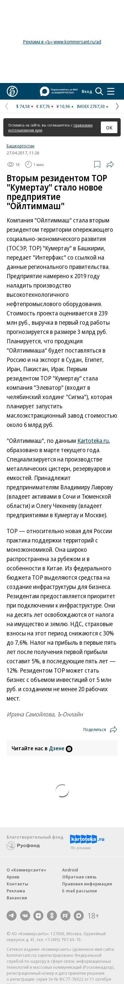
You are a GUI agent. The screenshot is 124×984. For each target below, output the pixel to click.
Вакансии (17, 898)
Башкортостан (20, 146)
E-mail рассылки (79, 891)
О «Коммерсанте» (26, 870)
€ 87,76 (43, 106)
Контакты (17, 884)
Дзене (60, 748)
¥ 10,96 (63, 106)
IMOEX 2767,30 (91, 106)
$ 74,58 (23, 106)
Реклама (16, 891)
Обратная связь (79, 877)
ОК (109, 127)
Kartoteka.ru (93, 441)
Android (70, 870)
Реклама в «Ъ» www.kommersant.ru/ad (62, 42)
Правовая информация (87, 884)
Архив (13, 877)
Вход (87, 91)
